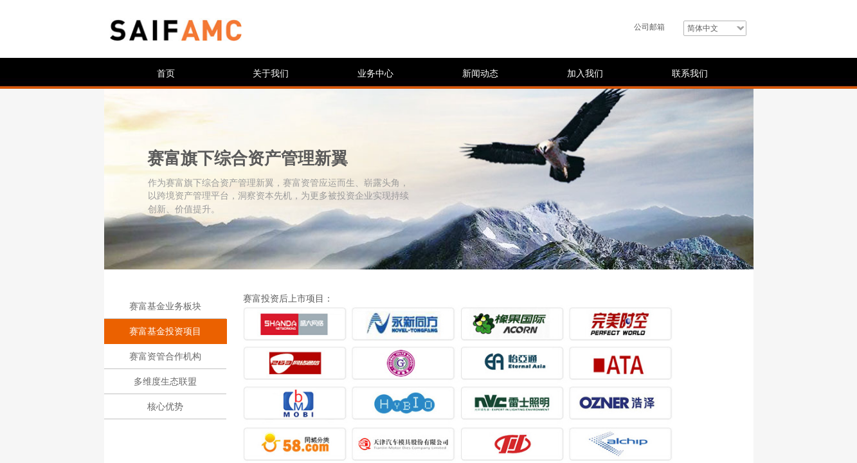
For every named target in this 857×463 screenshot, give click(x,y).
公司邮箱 (649, 27)
